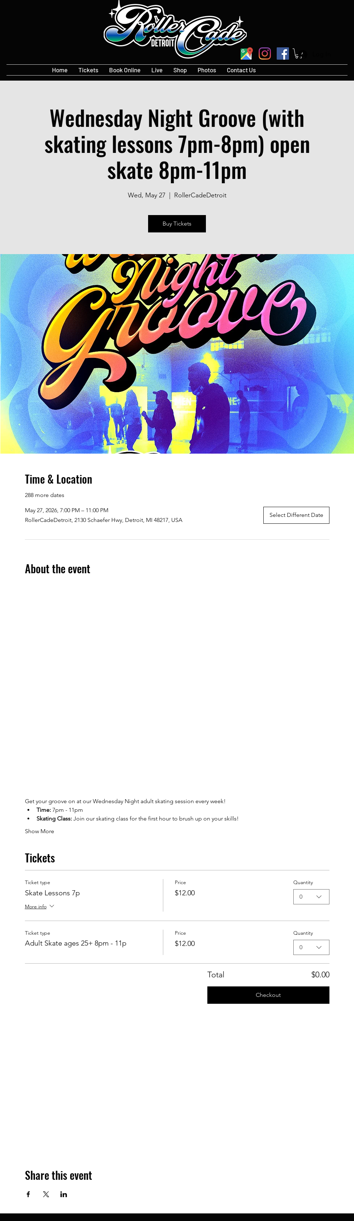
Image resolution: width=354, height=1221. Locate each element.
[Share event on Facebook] (28, 1194)
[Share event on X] (46, 1194)
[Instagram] (265, 53)
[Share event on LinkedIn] (63, 1194)
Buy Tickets (177, 223)
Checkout (268, 994)
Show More (39, 831)
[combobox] (311, 896)
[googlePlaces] (247, 53)
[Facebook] (283, 53)
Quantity (303, 882)
